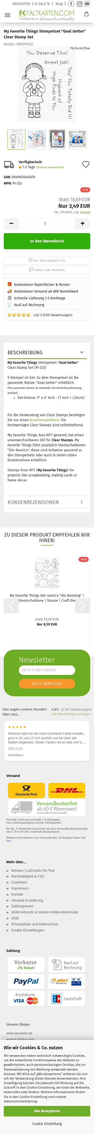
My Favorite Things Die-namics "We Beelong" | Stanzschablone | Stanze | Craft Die (47, 598)
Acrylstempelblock (44, 420)
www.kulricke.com (20, 1039)
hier (8, 840)
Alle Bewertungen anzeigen (71, 714)
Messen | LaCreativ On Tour (33, 870)
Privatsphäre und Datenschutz (34, 924)
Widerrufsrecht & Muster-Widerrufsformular (44, 912)
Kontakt (17, 894)
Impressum (20, 888)
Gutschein (19, 882)
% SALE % (42, 4)
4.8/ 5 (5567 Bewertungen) (39, 314)
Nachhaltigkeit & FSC (28, 876)
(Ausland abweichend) (50, 167)
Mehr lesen (15, 748)
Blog (59, 4)
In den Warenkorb (47, 241)
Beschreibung (25, 353)
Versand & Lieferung (27, 900)
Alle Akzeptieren (47, 1111)
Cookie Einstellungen (27, 930)
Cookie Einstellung (47, 1124)
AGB (15, 918)
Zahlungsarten (22, 906)
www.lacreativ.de (19, 1033)
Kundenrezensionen (33, 502)
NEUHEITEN (21, 4)
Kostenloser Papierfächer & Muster (42, 285)
